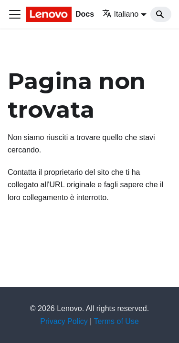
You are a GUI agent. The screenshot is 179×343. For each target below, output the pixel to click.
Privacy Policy (64, 321)
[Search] (160, 14)
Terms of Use (116, 321)
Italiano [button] (120, 14)
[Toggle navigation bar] (15, 14)
